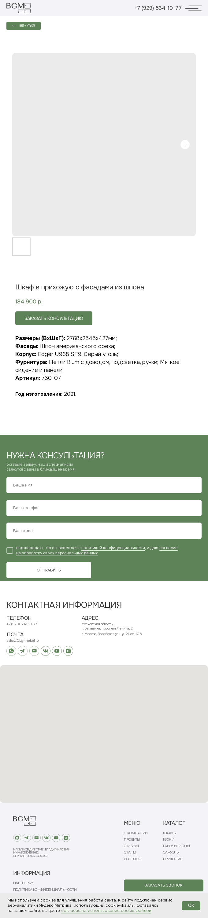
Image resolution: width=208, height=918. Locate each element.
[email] (104, 531)
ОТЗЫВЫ (131, 846)
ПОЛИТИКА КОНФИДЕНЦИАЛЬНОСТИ (45, 890)
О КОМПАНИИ (136, 833)
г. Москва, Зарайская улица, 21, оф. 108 (111, 634)
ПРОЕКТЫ (132, 840)
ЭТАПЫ (130, 852)
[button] (163, 885)
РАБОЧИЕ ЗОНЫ (176, 846)
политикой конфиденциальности (113, 547)
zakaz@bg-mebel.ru (22, 640)
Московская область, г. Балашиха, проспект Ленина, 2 (107, 626)
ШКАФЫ (169, 833)
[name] (104, 485)
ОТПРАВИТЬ (49, 570)
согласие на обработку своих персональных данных (97, 550)
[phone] (104, 508)
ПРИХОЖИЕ (172, 859)
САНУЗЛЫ (171, 852)
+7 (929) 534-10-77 (158, 8)
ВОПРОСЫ (132, 859)
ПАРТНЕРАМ (23, 883)
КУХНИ (168, 840)
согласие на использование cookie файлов (106, 910)
